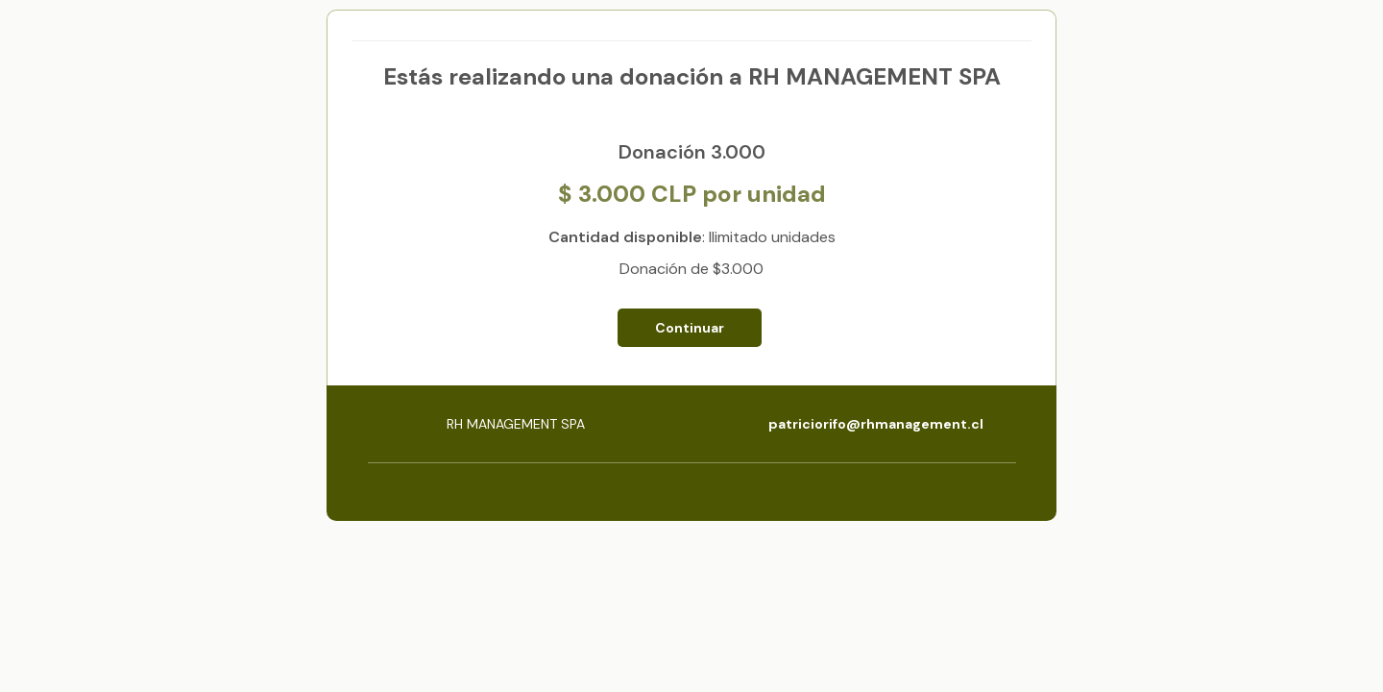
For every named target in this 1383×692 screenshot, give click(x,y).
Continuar (689, 327)
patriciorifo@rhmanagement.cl (875, 423)
